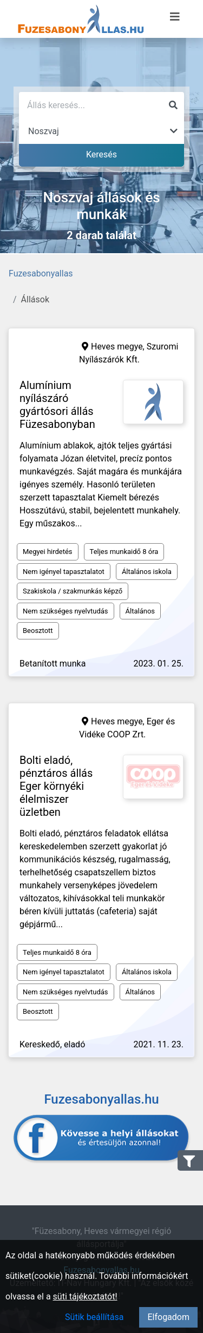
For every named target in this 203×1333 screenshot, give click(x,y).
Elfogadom (168, 1317)
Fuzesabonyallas (41, 273)
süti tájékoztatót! (85, 1296)
